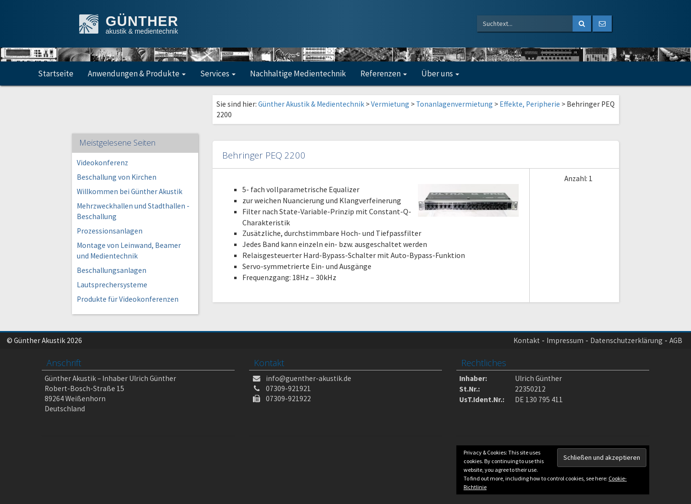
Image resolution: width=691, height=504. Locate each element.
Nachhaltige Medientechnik (298, 73)
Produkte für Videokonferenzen (128, 299)
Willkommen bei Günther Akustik (129, 191)
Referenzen (383, 73)
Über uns (440, 73)
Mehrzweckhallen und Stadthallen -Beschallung (133, 211)
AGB (675, 340)
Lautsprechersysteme (112, 284)
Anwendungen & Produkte (137, 73)
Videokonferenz (102, 162)
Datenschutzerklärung (626, 340)
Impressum (565, 340)
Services (218, 73)
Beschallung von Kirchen (116, 177)
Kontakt (526, 340)
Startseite (55, 73)
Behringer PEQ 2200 (264, 155)
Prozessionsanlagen (110, 230)
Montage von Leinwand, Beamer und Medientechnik (129, 250)
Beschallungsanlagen (111, 270)
